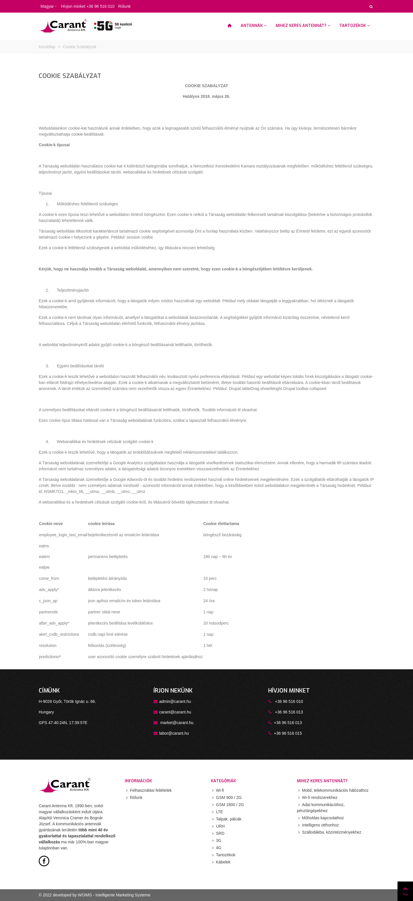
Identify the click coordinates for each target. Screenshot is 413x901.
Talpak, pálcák (226, 819)
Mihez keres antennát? (301, 25)
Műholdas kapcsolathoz (320, 818)
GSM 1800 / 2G (227, 805)
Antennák (252, 25)
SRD (218, 833)
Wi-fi (217, 790)
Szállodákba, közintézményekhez (329, 832)
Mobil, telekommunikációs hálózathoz (333, 790)
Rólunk (134, 798)
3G (216, 841)
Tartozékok (352, 25)
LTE (217, 812)
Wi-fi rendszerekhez (317, 798)
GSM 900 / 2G (226, 798)
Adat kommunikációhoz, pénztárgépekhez (321, 807)
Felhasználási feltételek (148, 790)
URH (218, 826)
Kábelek (221, 862)
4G (216, 848)
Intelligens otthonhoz (318, 825)
